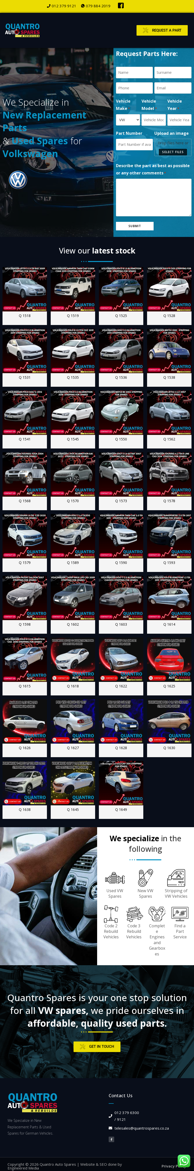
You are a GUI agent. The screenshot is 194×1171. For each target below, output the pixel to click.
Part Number (129, 133)
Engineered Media (23, 1166)
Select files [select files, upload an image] (172, 151)
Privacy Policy (174, 1164)
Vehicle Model (149, 104)
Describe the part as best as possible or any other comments (153, 169)
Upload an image (171, 133)
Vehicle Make (123, 104)
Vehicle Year (174, 104)
